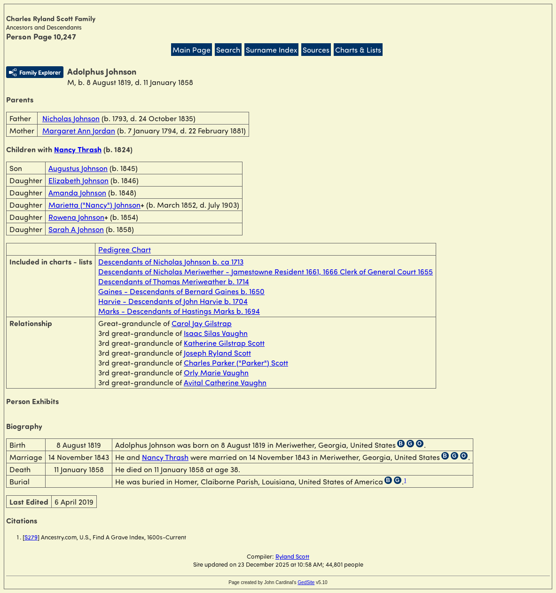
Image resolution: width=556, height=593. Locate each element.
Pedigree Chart (124, 249)
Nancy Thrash (78, 149)
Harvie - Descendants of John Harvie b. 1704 (173, 301)
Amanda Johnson (77, 192)
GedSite (306, 582)
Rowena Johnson (76, 217)
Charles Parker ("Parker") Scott (236, 362)
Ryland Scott (292, 556)
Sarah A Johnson (76, 229)
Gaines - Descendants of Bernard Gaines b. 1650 (181, 291)
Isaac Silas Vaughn (216, 333)
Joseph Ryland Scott (217, 353)
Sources (316, 50)
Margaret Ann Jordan (78, 130)
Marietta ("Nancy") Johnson (94, 205)
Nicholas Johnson (71, 118)
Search (228, 50)
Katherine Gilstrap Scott (224, 343)
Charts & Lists (358, 50)
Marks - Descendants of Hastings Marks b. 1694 (179, 311)
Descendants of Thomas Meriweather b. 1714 (173, 281)
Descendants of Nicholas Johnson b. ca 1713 (170, 261)
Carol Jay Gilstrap (202, 323)
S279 (31, 537)
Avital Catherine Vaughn (225, 382)
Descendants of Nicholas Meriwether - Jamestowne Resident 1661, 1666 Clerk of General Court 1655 (265, 271)
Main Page (191, 50)
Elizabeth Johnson (78, 180)
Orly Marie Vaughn (216, 372)
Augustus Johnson (78, 168)
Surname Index (271, 50)
